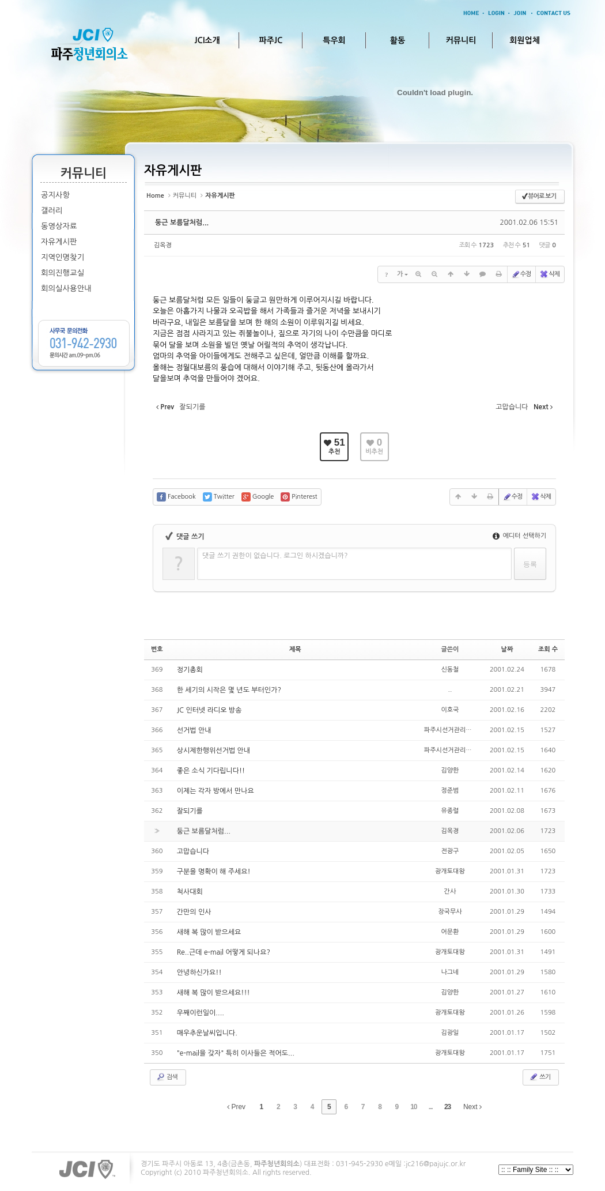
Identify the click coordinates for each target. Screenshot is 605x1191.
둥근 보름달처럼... (182, 222)
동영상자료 (59, 226)
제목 (295, 649)
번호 (157, 649)
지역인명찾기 (62, 257)
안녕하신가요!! (199, 972)
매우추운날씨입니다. (207, 1033)
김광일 (450, 1033)
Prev (236, 1107)
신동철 (450, 669)
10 (413, 1107)
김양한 (450, 770)
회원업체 (524, 40)
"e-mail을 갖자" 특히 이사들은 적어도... (235, 1053)
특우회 (334, 40)
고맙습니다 (193, 851)
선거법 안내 (194, 730)
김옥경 (163, 245)
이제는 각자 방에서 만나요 (215, 790)
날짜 (507, 649)
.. (450, 690)
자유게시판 (59, 242)
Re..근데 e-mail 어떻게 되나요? (223, 952)
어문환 (450, 932)
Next (472, 1107)
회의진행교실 (62, 273)
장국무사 (450, 912)
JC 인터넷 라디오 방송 (209, 710)
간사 (450, 891)
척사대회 (190, 891)
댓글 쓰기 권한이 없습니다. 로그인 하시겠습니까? (275, 555)
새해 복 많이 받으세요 (209, 932)
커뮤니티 (461, 40)
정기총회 (190, 669)
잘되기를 (190, 811)
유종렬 (450, 811)
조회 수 (548, 649)
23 (447, 1107)
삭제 (549, 274)
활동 (397, 40)
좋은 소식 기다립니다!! (211, 770)
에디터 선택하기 (519, 536)
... (431, 1107)
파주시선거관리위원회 (453, 730)
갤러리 (52, 210)
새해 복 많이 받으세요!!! (213, 992)
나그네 (450, 972)
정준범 (450, 790)
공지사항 (55, 195)
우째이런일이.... (200, 1012)
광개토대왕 (450, 871)
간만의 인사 (194, 912)
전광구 (450, 851)
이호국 (450, 710)
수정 (521, 274)
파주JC (271, 40)
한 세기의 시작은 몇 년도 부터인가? (229, 690)
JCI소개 (207, 40)
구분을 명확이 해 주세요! (214, 871)
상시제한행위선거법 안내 (213, 750)
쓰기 (539, 1076)
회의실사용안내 (66, 288)
